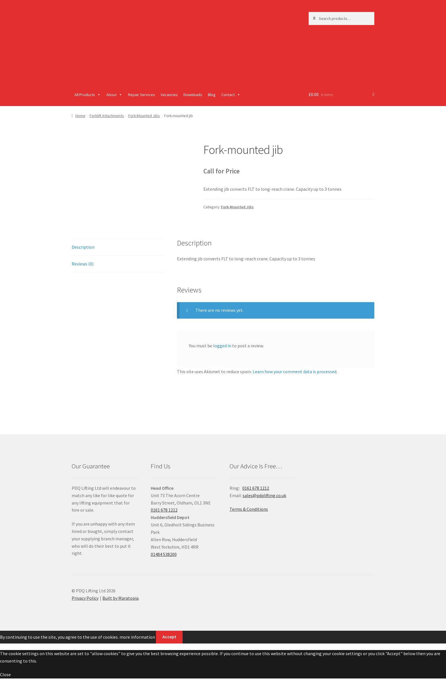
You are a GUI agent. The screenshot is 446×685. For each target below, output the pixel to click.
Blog (212, 94)
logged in (222, 345)
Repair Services (141, 94)
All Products (88, 94)
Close (5, 674)
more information (137, 637)
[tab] (118, 247)
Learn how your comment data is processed (294, 371)
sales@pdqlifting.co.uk (264, 495)
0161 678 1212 (164, 510)
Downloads (192, 94)
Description (83, 247)
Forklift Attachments (107, 115)
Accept (169, 637)
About (114, 94)
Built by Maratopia (120, 598)
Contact (230, 94)
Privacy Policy (85, 598)
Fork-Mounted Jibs (144, 115)
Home (80, 115)
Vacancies (169, 94)
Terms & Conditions (249, 509)
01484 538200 (164, 554)
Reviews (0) (83, 264)
